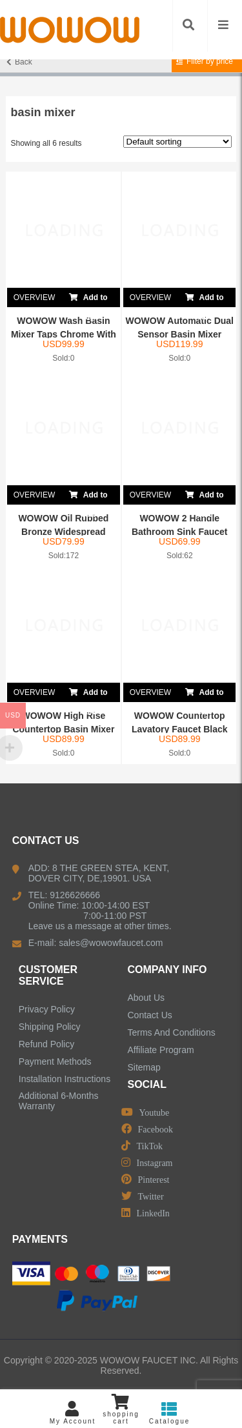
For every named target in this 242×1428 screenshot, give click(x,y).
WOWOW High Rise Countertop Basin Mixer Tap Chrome (63, 729)
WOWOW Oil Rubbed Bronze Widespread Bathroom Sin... (63, 531)
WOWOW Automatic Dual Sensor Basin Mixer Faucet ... (180, 334)
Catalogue (169, 1413)
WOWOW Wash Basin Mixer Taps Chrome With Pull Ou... (63, 334)
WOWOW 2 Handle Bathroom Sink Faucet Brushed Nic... (180, 531)
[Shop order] (177, 142)
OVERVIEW (34, 297)
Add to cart (88, 297)
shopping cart (121, 1409)
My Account (72, 1413)
